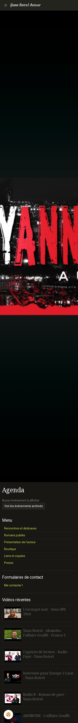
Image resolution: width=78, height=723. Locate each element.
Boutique (10, 549)
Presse (8, 562)
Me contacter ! (13, 585)
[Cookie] (8, 714)
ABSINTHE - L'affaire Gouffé (46, 716)
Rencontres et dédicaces (20, 528)
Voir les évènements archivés (23, 506)
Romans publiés (14, 535)
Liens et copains (14, 556)
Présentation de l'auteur (20, 542)
